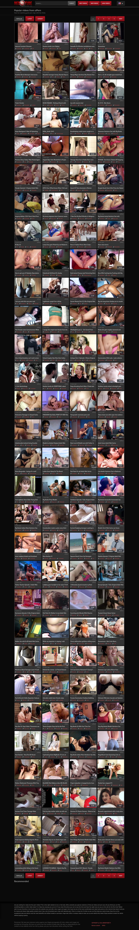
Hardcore (88, 77)
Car (36, 360)
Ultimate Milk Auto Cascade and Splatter (110, 698)
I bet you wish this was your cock (25, 301)
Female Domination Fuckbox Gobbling (82, 698)
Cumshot (33, 77)
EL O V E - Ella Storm (104, 103)
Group (33, 728)
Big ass (46, 218)
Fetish (28, 445)
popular (19, 19)
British (82, 813)
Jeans (113, 757)
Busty (66, 587)
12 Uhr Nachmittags (21, 386)
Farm (63, 105)
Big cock (115, 133)
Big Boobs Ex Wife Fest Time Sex (80, 726)
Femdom (46, 303)
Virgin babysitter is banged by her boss (82, 783)
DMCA (103, 925)
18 (73, 133)
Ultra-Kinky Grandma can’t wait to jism (27, 358)
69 (45, 388)
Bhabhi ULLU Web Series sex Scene (108, 528)
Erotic (81, 530)
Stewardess (101, 46)
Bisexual (61, 502)
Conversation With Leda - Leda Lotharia (110, 358)
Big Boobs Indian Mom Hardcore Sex (26, 528)
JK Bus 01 (18, 245)
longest (40, 19)
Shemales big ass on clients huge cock (54, 840)
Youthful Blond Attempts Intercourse (26, 75)
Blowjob (53, 48)
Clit (115, 643)
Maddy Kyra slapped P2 (105, 783)
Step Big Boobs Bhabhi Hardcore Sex (109, 726)
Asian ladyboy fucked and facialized (26, 556)
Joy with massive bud (76, 103)
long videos (106, 3)
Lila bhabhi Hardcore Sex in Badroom (109, 471)
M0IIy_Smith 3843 (48, 131)
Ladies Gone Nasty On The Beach (53, 471)
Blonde (46, 48)
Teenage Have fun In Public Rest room (82, 160)
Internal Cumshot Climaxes (23, 46)
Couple (58, 813)
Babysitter (85, 785)
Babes (59, 275)
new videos (94, 3)
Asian (108, 133)
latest (30, 19)
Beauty (115, 332)
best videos (83, 3)
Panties (119, 757)
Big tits (74, 48)
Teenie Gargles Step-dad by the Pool (54, 726)
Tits (59, 757)
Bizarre (79, 190)
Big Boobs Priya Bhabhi (50, 500)
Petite (58, 77)
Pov (119, 162)
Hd (33, 48)
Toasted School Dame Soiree (106, 613)
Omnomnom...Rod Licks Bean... (107, 641)
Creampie (26, 48)
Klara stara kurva (103, 245)
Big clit (82, 105)
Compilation (54, 190)
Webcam (65, 757)
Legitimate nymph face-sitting (52, 301)
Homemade (59, 133)
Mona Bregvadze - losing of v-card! (25, 471)
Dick (59, 48)
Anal (101, 77)
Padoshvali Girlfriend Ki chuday (52, 273)
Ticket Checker (19, 103)
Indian (33, 105)
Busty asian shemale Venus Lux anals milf (110, 840)
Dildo (57, 105)
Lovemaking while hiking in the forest (26, 868)
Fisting (35, 445)
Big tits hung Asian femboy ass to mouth (110, 301)
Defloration (33, 473)
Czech (92, 870)
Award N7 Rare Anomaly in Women (81, 188)
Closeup (19, 48)
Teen (63, 77)
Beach (85, 133)
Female (34, 275)
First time (81, 643)
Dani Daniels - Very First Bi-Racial (25, 755)
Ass (45, 105)
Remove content (96, 925)
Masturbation (87, 275)
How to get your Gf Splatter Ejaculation (27, 273)
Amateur (19, 105)
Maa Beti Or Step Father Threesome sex (27, 726)
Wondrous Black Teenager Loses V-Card (27, 670)
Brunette (109, 48)
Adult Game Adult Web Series (107, 443)
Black (30, 303)
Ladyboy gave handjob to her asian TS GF (55, 585)
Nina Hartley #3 (47, 556)
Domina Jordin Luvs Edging (51, 46)
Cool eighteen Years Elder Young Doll (26, 500)
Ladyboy (52, 757)
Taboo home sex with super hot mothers (110, 415)
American (102, 332)
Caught (46, 190)
